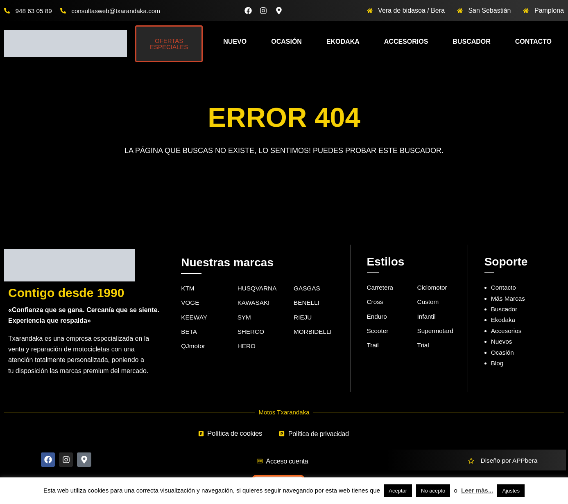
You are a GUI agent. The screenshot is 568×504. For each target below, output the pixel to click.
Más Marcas (509, 298)
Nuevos (502, 341)
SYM (245, 318)
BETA (189, 332)
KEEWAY (194, 318)
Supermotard (436, 331)
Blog (497, 363)
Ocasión (286, 41)
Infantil (427, 317)
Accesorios (406, 41)
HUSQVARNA (258, 288)
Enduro (377, 317)
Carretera (381, 287)
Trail (373, 347)
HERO (247, 347)
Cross (375, 302)
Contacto (533, 41)
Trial (423, 347)
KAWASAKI (254, 303)
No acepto (433, 491)
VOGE (190, 303)
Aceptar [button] (398, 491)
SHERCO (251, 332)
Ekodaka (343, 41)
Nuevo (235, 41)
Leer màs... (477, 490)
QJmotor (193, 347)
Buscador (471, 41)
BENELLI (307, 303)
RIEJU (303, 318)
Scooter (378, 331)
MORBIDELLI (313, 332)
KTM (188, 288)
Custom (428, 302)
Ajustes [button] (511, 491)
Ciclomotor (432, 287)
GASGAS (307, 288)
